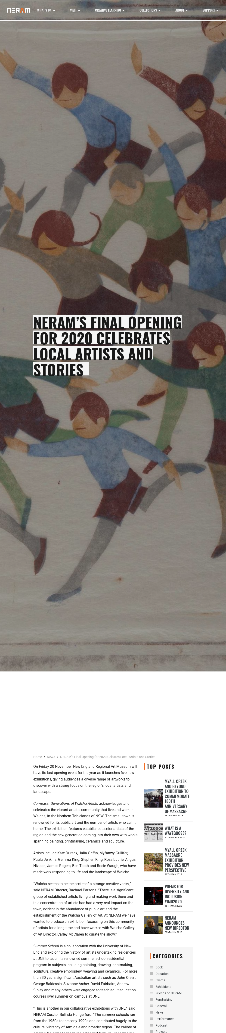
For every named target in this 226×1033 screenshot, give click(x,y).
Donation (162, 974)
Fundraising (164, 999)
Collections (148, 10)
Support (209, 10)
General (161, 1006)
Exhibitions (163, 987)
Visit (73, 10)
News (159, 1012)
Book (159, 967)
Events (160, 980)
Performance (164, 1019)
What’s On (44, 10)
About (179, 10)
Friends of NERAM (168, 993)
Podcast (161, 1025)
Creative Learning (108, 10)
